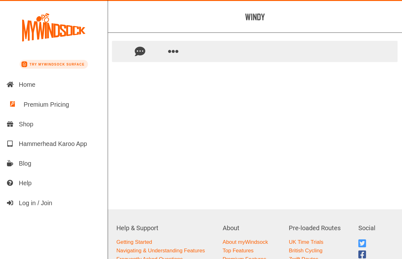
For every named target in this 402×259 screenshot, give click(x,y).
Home (20, 84)
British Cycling (305, 251)
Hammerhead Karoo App (46, 143)
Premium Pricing (37, 104)
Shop (20, 124)
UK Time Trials (306, 242)
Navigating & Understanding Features (160, 251)
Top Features (238, 251)
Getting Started (134, 242)
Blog (18, 163)
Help (19, 183)
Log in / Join (29, 202)
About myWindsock (245, 242)
